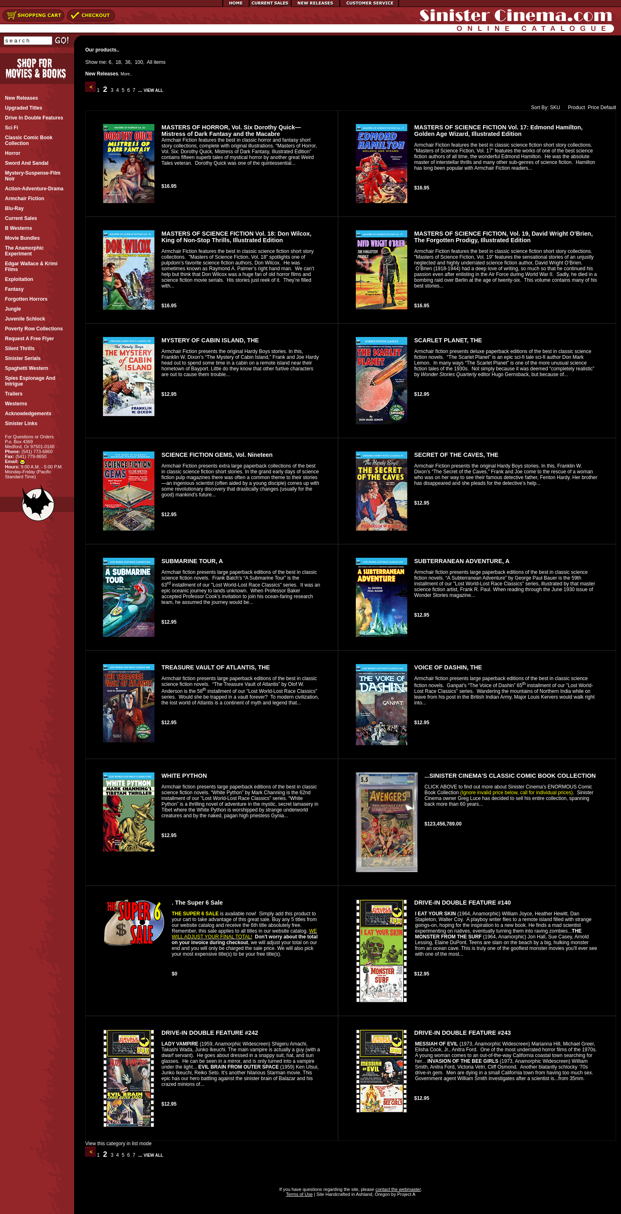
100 (139, 62)
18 (118, 62)
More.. (126, 74)
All (149, 62)
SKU (555, 107)
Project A (405, 1194)
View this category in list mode (118, 1143)
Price (593, 107)
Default (608, 107)
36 (128, 62)
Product (574, 107)
